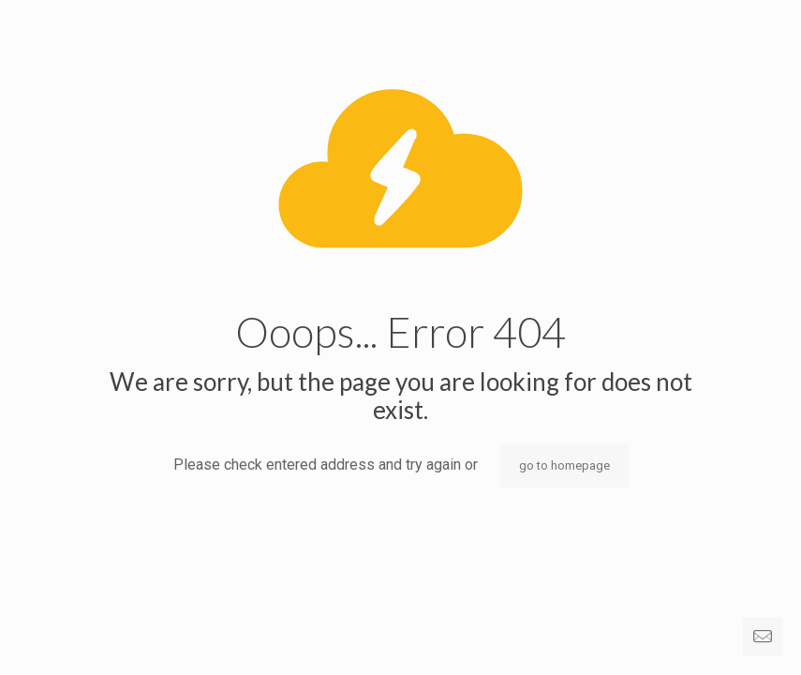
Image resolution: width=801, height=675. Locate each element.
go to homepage (564, 465)
